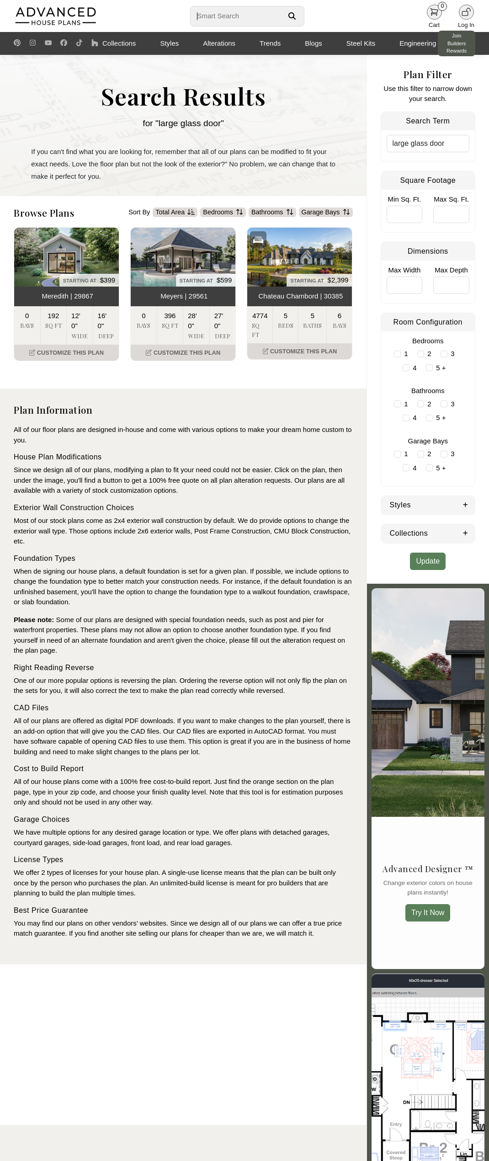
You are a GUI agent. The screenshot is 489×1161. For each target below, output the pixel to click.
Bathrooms (272, 212)
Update (428, 561)
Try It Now (427, 912)
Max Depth (451, 270)
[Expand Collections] (465, 532)
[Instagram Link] (32, 43)
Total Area (175, 212)
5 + (441, 368)
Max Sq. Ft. (451, 199)
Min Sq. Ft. (404, 199)
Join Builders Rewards (456, 43)
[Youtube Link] (48, 43)
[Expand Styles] (465, 504)
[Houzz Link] (94, 43)
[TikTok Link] (79, 43)
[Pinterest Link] (17, 43)
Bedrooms (223, 212)
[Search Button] (292, 16)
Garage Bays (326, 212)
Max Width (404, 270)
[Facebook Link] (63, 43)
